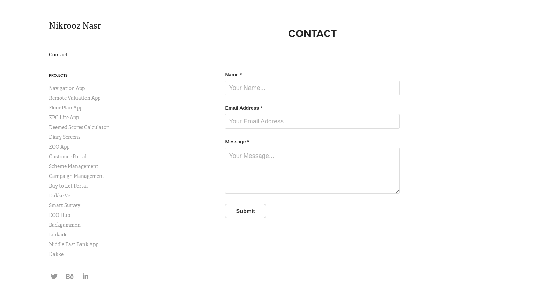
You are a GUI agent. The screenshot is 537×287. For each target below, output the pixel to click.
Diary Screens (64, 137)
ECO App (59, 147)
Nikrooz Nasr (75, 26)
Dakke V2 (59, 195)
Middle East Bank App (73, 244)
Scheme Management (73, 166)
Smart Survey (64, 205)
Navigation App (67, 88)
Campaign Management (76, 176)
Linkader (59, 235)
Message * (237, 141)
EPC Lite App (64, 117)
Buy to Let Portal (68, 186)
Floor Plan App (65, 108)
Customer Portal (68, 156)
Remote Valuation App (74, 98)
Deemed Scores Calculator (79, 127)
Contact (58, 55)
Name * (233, 74)
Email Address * (243, 108)
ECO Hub (59, 215)
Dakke (56, 254)
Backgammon (65, 225)
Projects (58, 75)
